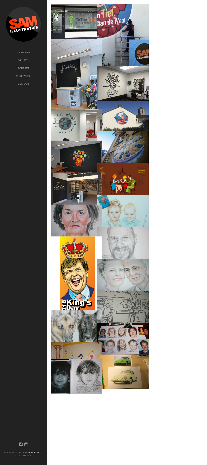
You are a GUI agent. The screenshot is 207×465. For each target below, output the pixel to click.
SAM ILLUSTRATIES (16, 452)
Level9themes (23, 455)
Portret (23, 68)
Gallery (23, 60)
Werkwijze (23, 75)
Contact (23, 83)
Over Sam (23, 52)
